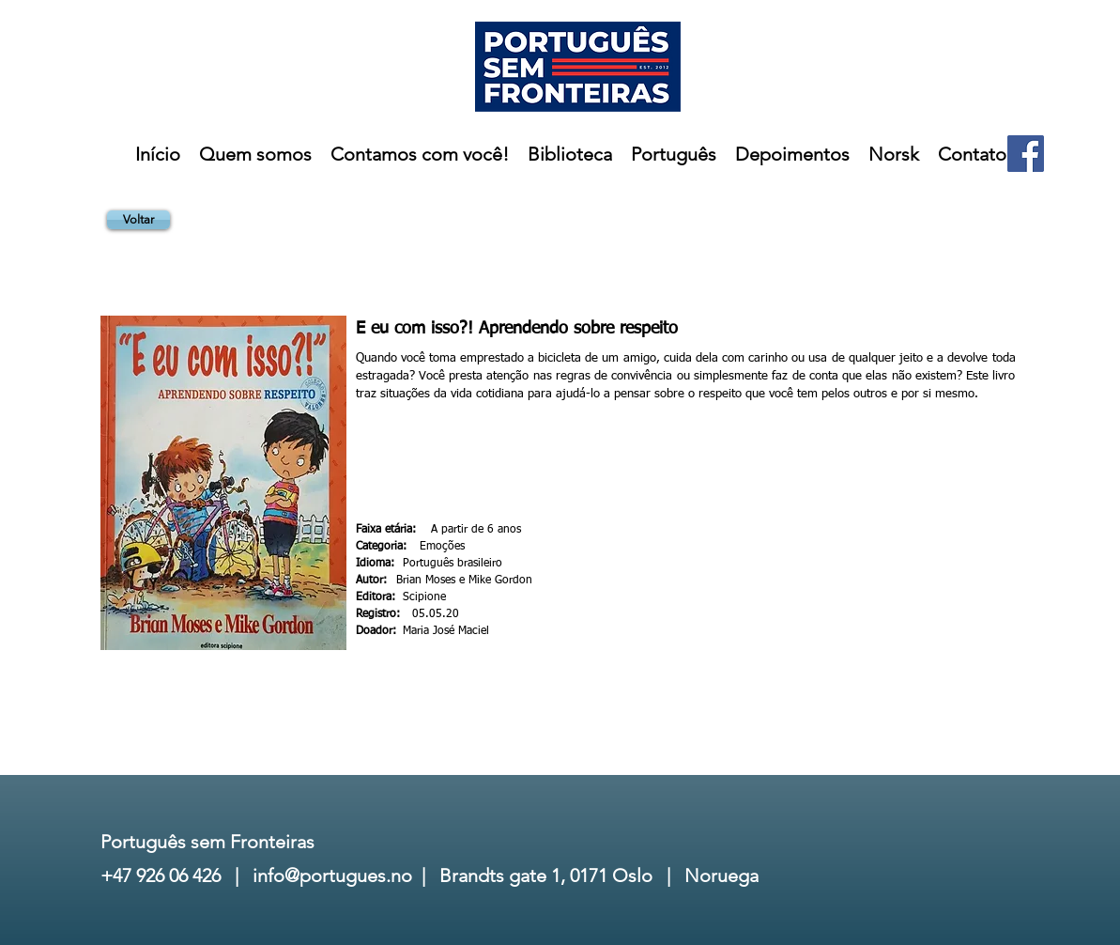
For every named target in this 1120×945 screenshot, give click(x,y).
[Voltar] (138, 219)
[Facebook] (1025, 153)
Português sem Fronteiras (207, 841)
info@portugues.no (332, 875)
